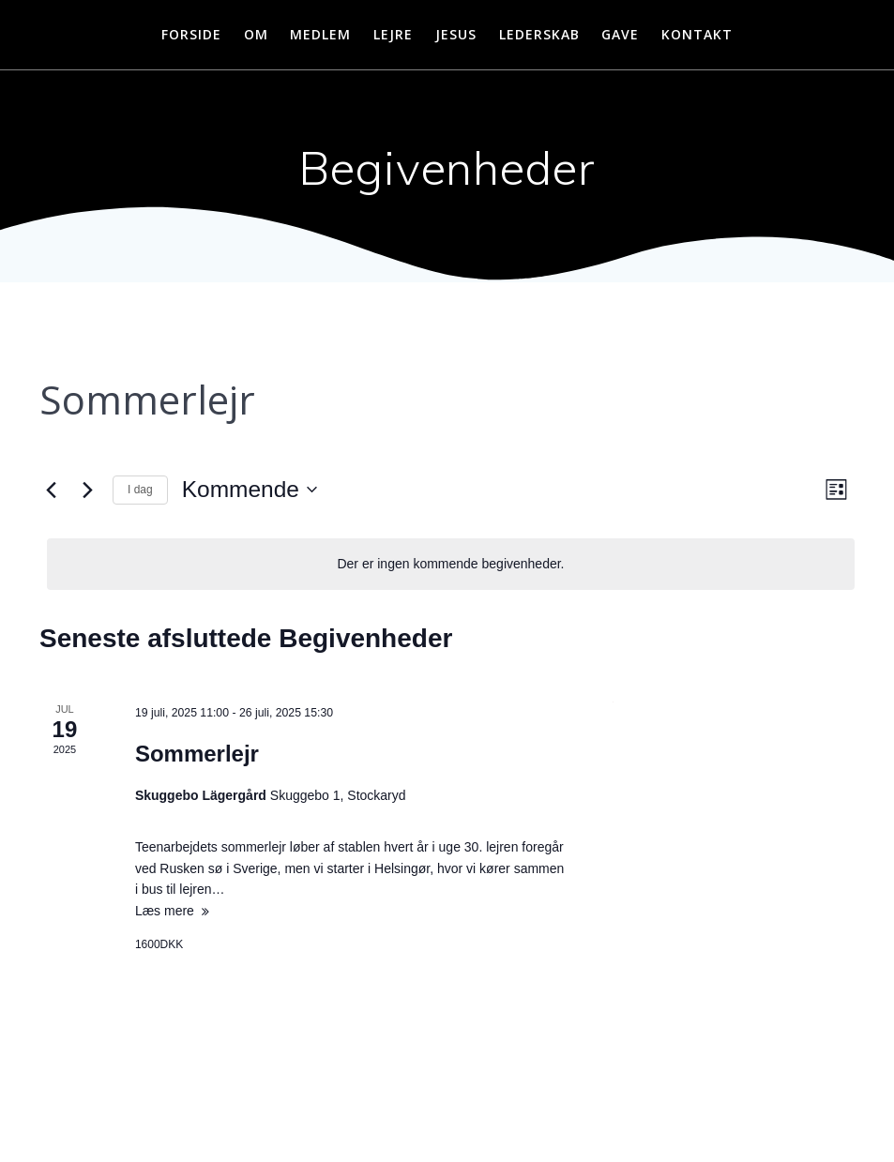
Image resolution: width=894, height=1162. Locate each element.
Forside (191, 34)
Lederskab (539, 34)
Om (256, 34)
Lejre (393, 34)
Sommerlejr (197, 753)
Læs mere (164, 910)
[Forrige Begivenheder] (50, 489)
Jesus (456, 34)
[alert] (451, 564)
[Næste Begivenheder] (87, 489)
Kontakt (697, 34)
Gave (620, 34)
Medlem (320, 34)
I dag (140, 489)
